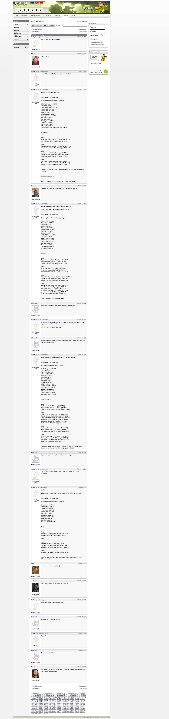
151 (71, 700)
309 (45, 712)
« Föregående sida (36, 29)
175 (78, 701)
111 (77, 697)
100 (48, 697)
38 (44, 694)
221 (34, 706)
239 (81, 706)
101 (51, 697)
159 (37, 701)
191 (65, 703)
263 (34, 709)
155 (81, 700)
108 (69, 697)
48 (63, 694)
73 (53, 696)
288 (45, 710)
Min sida (73, 15)
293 (58, 710)
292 (55, 710)
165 (52, 701)
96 (40, 697)
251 (58, 707)
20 (66, 693)
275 (65, 709)
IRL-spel (52, 25)
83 (72, 696)
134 (81, 699)
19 (64, 693)
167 (58, 701)
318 (68, 712)
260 (81, 707)
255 (68, 707)
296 (65, 710)
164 (50, 701)
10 (48, 693)
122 (50, 699)
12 (51, 693)
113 (82, 697)
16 (59, 693)
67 (42, 696)
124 (55, 699)
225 (45, 706)
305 (34, 712)
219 (83, 704)
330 (45, 713)
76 (59, 696)
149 (65, 700)
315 (60, 712)
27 (79, 693)
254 (65, 707)
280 (78, 709)
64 (37, 696)
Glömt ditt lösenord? (97, 42)
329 (42, 713)
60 (85, 694)
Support (39, 25)
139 (40, 700)
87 (79, 696)
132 (76, 699)
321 (76, 712)
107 (66, 697)
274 (63, 709)
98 (44, 697)
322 (78, 712)
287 (42, 710)
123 (52, 699)
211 (63, 704)
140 (42, 700)
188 (58, 703)
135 (83, 699)
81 (68, 696)
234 (68, 706)
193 (71, 703)
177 (83, 701)
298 (71, 710)
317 (65, 712)
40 (48, 694)
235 (71, 706)
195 (76, 703)
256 (71, 707)
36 (40, 694)
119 (42, 699)
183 (45, 703)
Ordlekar (45, 25)
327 (37, 713)
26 (77, 693)
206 (50, 704)
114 (84, 697)
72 (52, 696)
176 (81, 701)
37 (42, 694)
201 (37, 704)
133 (78, 699)
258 (76, 707)
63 (35, 696)
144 (52, 700)
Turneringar (59, 25)
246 (45, 707)
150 (68, 700)
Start (16, 15)
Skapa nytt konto (96, 63)
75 (57, 696)
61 (31, 696)
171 (68, 701)
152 (73, 700)
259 (78, 707)
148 (63, 700)
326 (34, 713)
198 (83, 703)
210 (60, 704)
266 (42, 709)
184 (47, 703)
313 (55, 712)
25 (75, 693)
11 (50, 693)
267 (45, 709)
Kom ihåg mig (94, 35)
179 (34, 703)
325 (32, 713)
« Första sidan (35, 31)
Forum (66, 15)
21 (68, 693)
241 (32, 707)
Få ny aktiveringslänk (97, 44)
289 (47, 710)
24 (74, 693)
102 (54, 697)
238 (78, 706)
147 (60, 700)
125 (58, 699)
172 (71, 701)
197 (81, 703)
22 (70, 693)
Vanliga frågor (35, 15)
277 (71, 709)
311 (50, 712)
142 (47, 700)
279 (76, 709)
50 (66, 694)
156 (83, 700)
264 (37, 709)
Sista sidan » (83, 31)
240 (83, 706)
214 (71, 704)
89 (83, 696)
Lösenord (93, 31)
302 (81, 710)
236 (73, 706)
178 (32, 703)
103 (56, 697)
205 (47, 704)
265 (40, 709)
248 (50, 707)
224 (42, 706)
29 (83, 693)
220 (32, 706)
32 (33, 694)
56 (77, 694)
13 (53, 693)
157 (32, 701)
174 (76, 701)
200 (34, 704)
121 (47, 699)
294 (60, 710)
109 (72, 697)
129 (68, 699)
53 (72, 694)
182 (42, 703)
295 (63, 710)
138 (37, 700)
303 (83, 710)
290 (50, 710)
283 (32, 710)
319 (71, 712)
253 (63, 707)
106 (64, 697)
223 (40, 706)
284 (34, 710)
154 (78, 700)
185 (50, 703)
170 (65, 701)
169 (63, 701)
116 (34, 699)
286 (40, 710)
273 (60, 709)
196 (78, 703)
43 (53, 694)
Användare (93, 27)
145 (55, 700)
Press (95, 717)
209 (58, 704)
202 (40, 704)
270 (52, 709)
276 (68, 709)
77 (61, 696)
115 (32, 699)
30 (85, 693)
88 (81, 696)
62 (33, 696)
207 (52, 704)
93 (35, 697)
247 (47, 707)
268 (47, 709)
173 (73, 701)
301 (78, 710)
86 (77, 696)
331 (47, 713)
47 (61, 694)
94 (37, 697)
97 (42, 697)
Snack (33, 25)
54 (74, 694)
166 (55, 701)
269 (50, 709)
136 (32, 700)
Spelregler (24, 15)
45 (57, 694)
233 (65, 706)
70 (48, 696)
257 (73, 707)
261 (83, 707)
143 (50, 700)
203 (42, 704)
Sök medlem (47, 15)
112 (79, 697)
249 (52, 707)
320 (73, 712)
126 (60, 699)
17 (61, 693)
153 (76, 700)
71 (50, 696)
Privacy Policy (88, 717)
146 (58, 700)
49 (64, 694)
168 (60, 701)
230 (58, 706)
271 (55, 709)
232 (63, 706)
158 (34, 701)
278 (73, 709)
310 (47, 712)
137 (34, 700)
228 (52, 706)
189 (60, 703)
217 (78, 704)
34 (37, 694)
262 (32, 709)
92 (33, 697)
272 (58, 709)
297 (68, 710)
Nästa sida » (83, 29)
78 (63, 696)
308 (42, 712)
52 (70, 694)
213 (68, 704)
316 (63, 712)
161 (42, 701)
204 (45, 704)
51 (68, 694)
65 (39, 696)
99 (46, 697)
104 (59, 697)
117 (37, 699)
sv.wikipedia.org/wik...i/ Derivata (53, 448)
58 (81, 694)
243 (37, 707)
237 (76, 706)
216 (76, 704)
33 (35, 694)
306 (37, 712)
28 (81, 693)
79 (64, 696)
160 (40, 701)
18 (62, 693)
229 (55, 706)
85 (75, 696)
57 (79, 694)
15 (57, 693)
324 (83, 712)
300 (76, 710)
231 (60, 706)
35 (39, 694)
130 (71, 699)
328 (40, 713)
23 (72, 693)
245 (42, 707)
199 (32, 704)
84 (74, 696)
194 (73, 703)
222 (37, 706)
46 (59, 694)
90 (85, 696)
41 (50, 694)
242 (34, 707)
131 (73, 699)
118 (40, 699)
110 (74, 697)
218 (81, 704)
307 (40, 712)
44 (55, 694)
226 (47, 706)
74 (55, 696)
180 (37, 703)
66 (40, 696)
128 (65, 699)
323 (81, 712)
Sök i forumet (83, 21)
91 (31, 697)
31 (31, 694)
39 (46, 694)
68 (44, 696)
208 (55, 704)
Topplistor (57, 15)
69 (46, 696)
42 (52, 694)
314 (58, 712)
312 (52, 712)
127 (63, 699)
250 (55, 707)
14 (55, 693)
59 (83, 694)
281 (81, 709)
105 (61, 697)
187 (55, 703)
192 (68, 703)
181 (40, 703)
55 (75, 694)
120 (45, 699)
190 (63, 703)
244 (40, 707)
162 (45, 701)
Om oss (100, 717)
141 (45, 700)
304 (32, 712)
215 (73, 704)
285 (37, 710)
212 (65, 704)
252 (60, 707)
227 (50, 706)
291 (52, 710)
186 (52, 703)
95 (39, 697)
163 (47, 701)
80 (66, 696)
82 (70, 696)
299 (73, 710)
